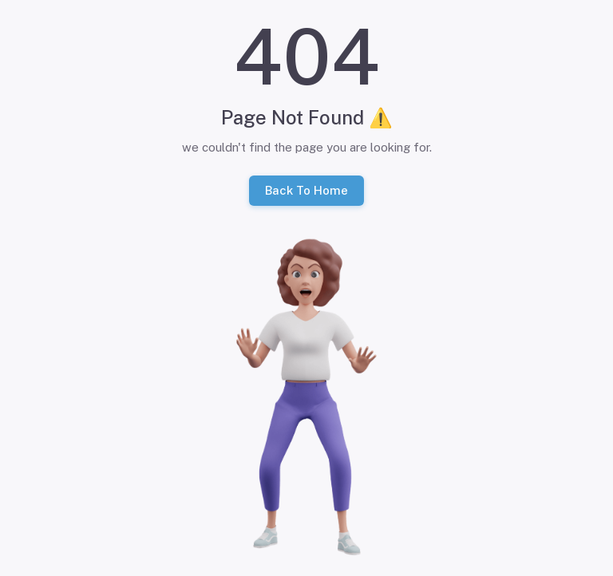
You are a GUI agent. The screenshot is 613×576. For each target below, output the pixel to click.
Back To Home (306, 191)
